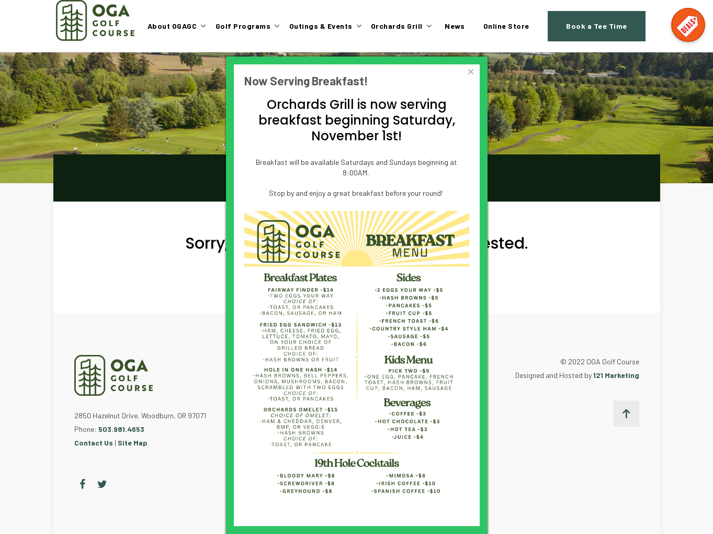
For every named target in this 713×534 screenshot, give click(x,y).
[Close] (470, 72)
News (455, 25)
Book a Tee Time (596, 25)
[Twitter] (102, 484)
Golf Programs (243, 25)
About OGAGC (172, 25)
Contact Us (93, 442)
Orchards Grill (397, 25)
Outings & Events (321, 25)
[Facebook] (82, 484)
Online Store (506, 25)
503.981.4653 (121, 429)
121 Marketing (616, 375)
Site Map (133, 442)
